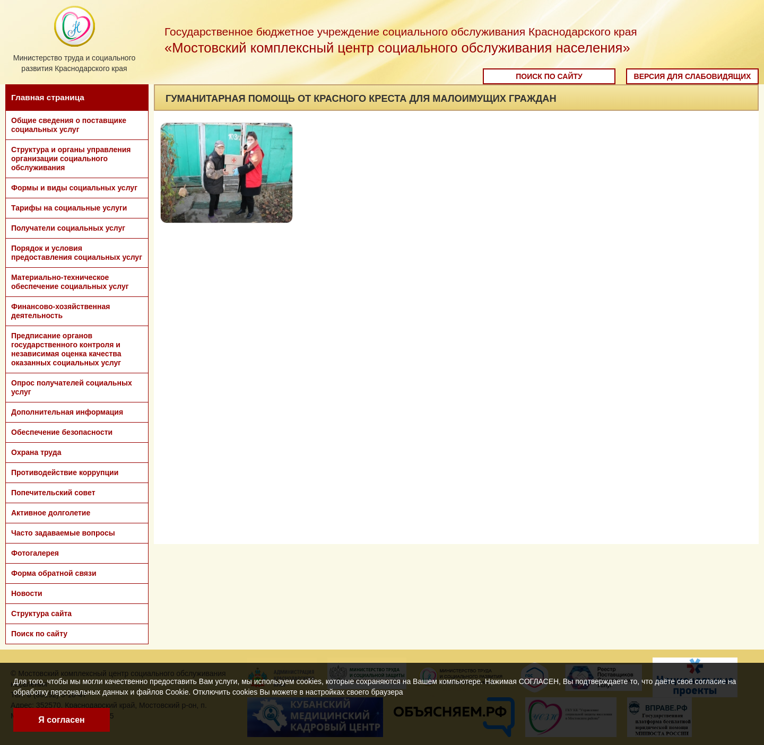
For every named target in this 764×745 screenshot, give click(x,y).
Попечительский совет (53, 492)
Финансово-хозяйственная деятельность (60, 311)
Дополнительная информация (67, 412)
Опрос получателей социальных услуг (71, 387)
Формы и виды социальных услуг (74, 187)
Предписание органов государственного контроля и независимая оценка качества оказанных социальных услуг (66, 349)
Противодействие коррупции (64, 472)
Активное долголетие (50, 513)
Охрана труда (36, 452)
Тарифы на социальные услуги (69, 208)
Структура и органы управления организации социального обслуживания (71, 158)
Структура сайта (41, 613)
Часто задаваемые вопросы (63, 533)
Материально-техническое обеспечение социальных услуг (70, 282)
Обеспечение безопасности (61, 432)
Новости (26, 593)
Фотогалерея (35, 553)
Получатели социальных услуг (68, 228)
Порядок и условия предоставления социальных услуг (76, 252)
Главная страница (47, 97)
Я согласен (61, 719)
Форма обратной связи (54, 573)
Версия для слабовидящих (692, 76)
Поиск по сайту (549, 76)
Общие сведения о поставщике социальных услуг (68, 125)
